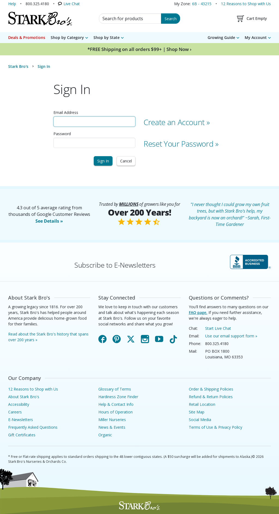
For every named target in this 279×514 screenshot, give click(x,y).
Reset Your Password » (181, 143)
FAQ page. (198, 312)
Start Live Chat (218, 328)
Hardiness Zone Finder (118, 396)
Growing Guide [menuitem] (221, 37)
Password (62, 133)
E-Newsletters (20, 419)
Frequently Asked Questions (32, 427)
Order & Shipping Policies (211, 389)
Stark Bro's (18, 66)
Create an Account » (177, 122)
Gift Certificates (21, 434)
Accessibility (18, 404)
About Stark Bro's (23, 396)
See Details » (49, 221)
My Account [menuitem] (256, 37)
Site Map (196, 412)
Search (171, 18)
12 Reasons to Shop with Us (246, 3)
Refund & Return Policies (211, 396)
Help (12, 3)
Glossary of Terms (114, 389)
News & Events (111, 427)
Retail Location (202, 404)
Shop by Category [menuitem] (67, 37)
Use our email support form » (231, 335)
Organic (105, 434)
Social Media (200, 419)
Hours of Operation (115, 412)
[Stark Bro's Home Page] (40, 18)
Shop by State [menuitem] (106, 37)
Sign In (103, 161)
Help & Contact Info (116, 404)
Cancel (126, 161)
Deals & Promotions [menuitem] (26, 37)
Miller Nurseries (112, 419)
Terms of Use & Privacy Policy (215, 427)
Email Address (65, 112)
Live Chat (71, 3)
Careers (15, 412)
